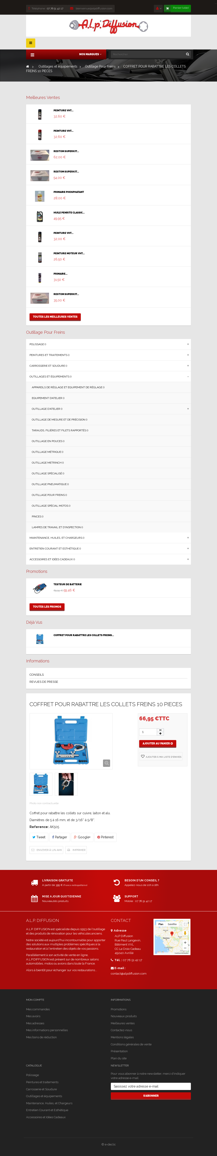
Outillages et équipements (44, 1096)
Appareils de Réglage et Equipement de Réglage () (68, 387)
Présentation (119, 1051)
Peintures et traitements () (49, 355)
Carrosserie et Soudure (41, 1089)
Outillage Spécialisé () (48, 473)
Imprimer (79, 850)
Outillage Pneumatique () (50, 484)
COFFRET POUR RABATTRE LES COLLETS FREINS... (84, 635)
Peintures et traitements (42, 1082)
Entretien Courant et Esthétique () (55, 548)
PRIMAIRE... (61, 274)
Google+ (82, 837)
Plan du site (119, 1058)
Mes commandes (38, 1009)
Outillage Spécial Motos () (51, 505)
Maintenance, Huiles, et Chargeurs (49, 1103)
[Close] (216, 2)
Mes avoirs (33, 1016)
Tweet (39, 837)
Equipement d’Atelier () (48, 398)
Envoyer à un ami (49, 850)
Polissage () (38, 344)
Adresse (119, 930)
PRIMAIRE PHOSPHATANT (69, 192)
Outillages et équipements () (50, 376)
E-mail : (118, 968)
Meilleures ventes (43, 97)
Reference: (39, 827)
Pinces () (37, 516)
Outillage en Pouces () (48, 441)
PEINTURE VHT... (63, 110)
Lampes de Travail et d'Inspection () (57, 527)
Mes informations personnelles (47, 1030)
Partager (59, 837)
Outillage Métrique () (47, 452)
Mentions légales (122, 1037)
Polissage (32, 1075)
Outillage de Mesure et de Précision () (59, 419)
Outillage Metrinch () (48, 462)
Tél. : (116, 960)
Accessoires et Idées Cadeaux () (52, 559)
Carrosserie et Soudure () (48, 365)
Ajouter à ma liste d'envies (163, 757)
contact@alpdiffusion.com (128, 973)
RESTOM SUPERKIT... (66, 151)
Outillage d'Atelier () (47, 408)
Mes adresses (35, 1023)
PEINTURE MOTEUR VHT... (69, 253)
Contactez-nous (121, 1030)
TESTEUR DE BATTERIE (68, 584)
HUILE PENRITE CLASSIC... (69, 212)
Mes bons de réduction (41, 1037)
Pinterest (105, 837)
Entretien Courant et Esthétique (47, 1110)
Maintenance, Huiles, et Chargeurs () (57, 537)
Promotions (36, 571)
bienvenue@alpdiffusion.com (91, 8)
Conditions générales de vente (131, 1044)
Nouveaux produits (124, 1016)
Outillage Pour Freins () (49, 495)
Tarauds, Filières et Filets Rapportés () (60, 430)
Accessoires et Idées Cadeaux (46, 1117)
